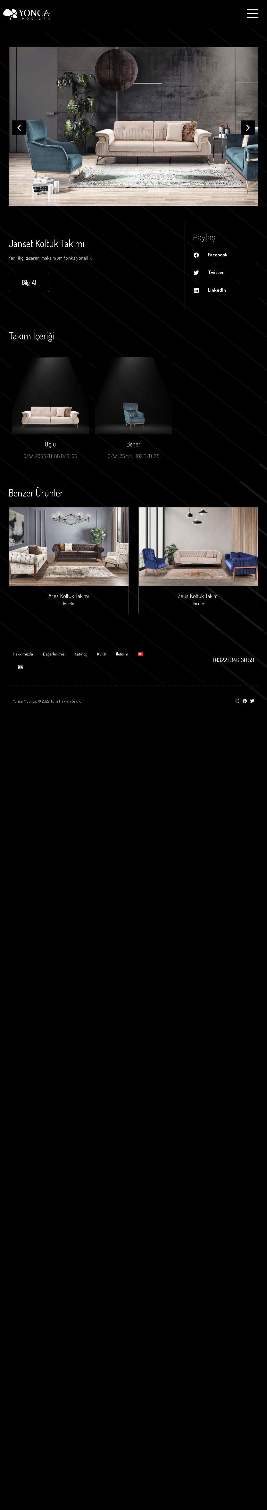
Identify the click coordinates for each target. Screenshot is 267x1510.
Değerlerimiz (53, 653)
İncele (68, 603)
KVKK (101, 653)
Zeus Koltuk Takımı (198, 595)
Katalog (80, 653)
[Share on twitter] (225, 272)
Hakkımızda (23, 653)
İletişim (122, 653)
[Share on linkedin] (225, 290)
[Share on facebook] (225, 255)
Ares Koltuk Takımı (68, 595)
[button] (19, 128)
